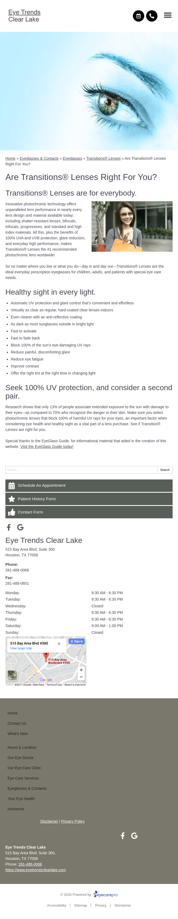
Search (165, 469)
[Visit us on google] (20, 527)
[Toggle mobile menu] (168, 15)
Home (10, 158)
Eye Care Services (23, 778)
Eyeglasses (72, 158)
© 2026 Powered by (89, 895)
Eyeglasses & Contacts (39, 158)
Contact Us (17, 723)
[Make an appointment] (138, 16)
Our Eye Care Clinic (24, 768)
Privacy (101, 905)
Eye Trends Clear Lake (43, 540)
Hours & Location (22, 747)
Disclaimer (49, 821)
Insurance (16, 809)
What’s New (18, 733)
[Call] (151, 16)
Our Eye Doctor (20, 757)
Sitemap (80, 905)
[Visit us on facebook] (8, 527)
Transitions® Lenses (103, 158)
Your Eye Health (21, 799)
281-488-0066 (17, 570)
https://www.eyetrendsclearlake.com (35, 870)
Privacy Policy (73, 821)
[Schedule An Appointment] (89, 485)
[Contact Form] (89, 512)
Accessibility (56, 905)
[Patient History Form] (89, 499)
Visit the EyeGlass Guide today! (46, 446)
